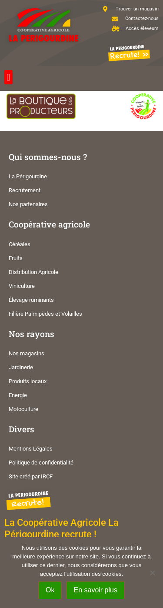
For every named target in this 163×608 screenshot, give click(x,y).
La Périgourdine (28, 176)
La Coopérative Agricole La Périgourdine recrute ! (61, 528)
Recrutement (24, 190)
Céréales (19, 244)
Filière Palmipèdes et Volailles (45, 314)
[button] (8, 77)
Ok (50, 590)
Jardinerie (21, 367)
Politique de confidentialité (41, 462)
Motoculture (23, 409)
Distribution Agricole (33, 272)
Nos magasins (26, 353)
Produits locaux (28, 381)
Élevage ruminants (31, 300)
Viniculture (22, 286)
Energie (18, 395)
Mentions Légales (31, 448)
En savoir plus (95, 590)
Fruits (16, 258)
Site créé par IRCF (31, 476)
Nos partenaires (28, 204)
